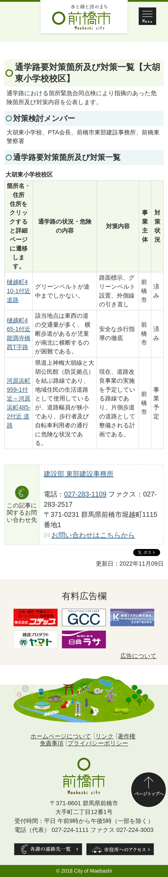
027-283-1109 (85, 494)
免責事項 (51, 743)
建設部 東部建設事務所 (79, 474)
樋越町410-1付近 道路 (18, 291)
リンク (104, 736)
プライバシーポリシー (97, 743)
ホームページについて (60, 736)
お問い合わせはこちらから (93, 535)
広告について (138, 655)
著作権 (126, 736)
